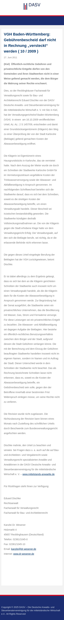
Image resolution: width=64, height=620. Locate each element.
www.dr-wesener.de (23, 553)
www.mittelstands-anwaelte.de (39, 474)
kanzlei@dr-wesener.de (23, 549)
